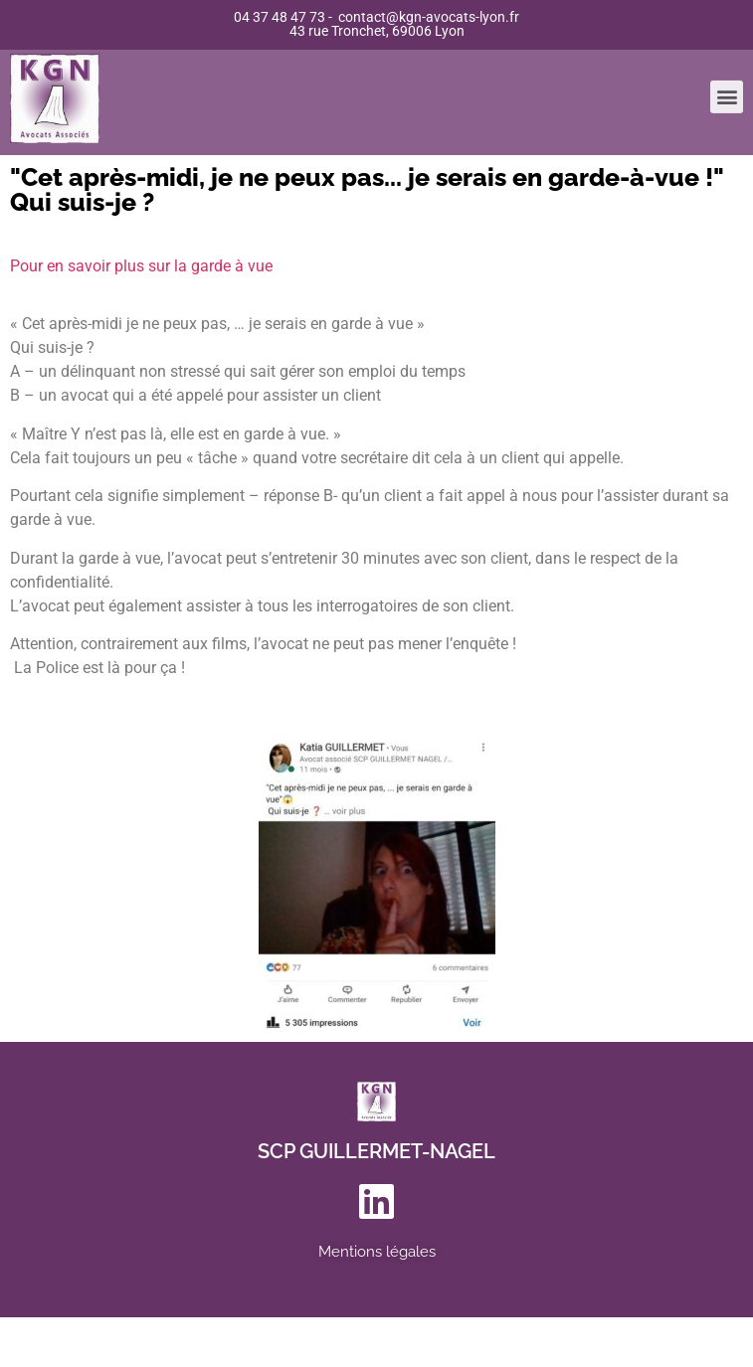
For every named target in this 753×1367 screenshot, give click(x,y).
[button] (726, 92)
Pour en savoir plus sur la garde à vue (141, 265)
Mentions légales (377, 1252)
